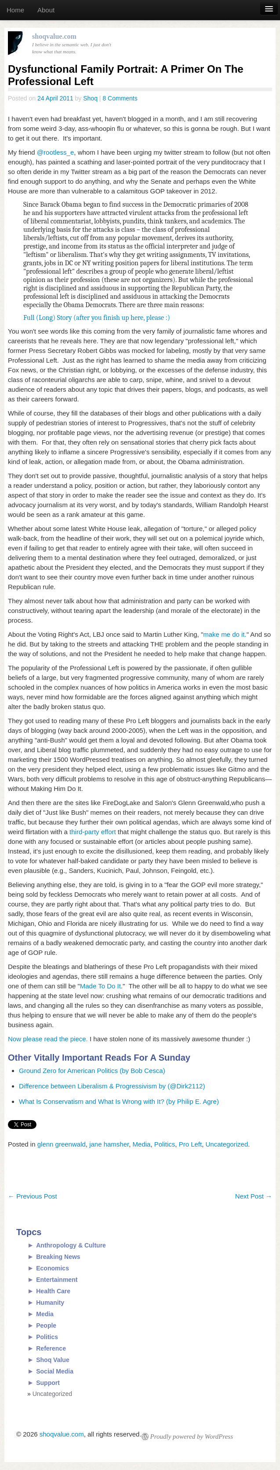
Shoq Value (52, 1359)
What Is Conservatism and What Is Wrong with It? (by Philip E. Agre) (119, 1101)
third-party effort (92, 831)
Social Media (54, 1371)
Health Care (53, 1291)
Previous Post (32, 1196)
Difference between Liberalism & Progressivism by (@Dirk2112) (112, 1086)
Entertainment (56, 1279)
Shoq (90, 98)
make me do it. (224, 634)
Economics (52, 1268)
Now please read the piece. (49, 1039)
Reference (51, 1348)
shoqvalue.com (62, 1434)
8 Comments (119, 98)
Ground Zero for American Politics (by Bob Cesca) (92, 1070)
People (46, 1325)
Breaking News (58, 1256)
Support (48, 1382)
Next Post (253, 1196)
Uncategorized (227, 1144)
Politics (164, 1144)
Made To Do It (100, 986)
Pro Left (190, 1144)
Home (15, 10)
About (46, 10)
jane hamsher (109, 1144)
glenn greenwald (61, 1144)
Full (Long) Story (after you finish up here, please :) (96, 318)
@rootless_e (55, 152)
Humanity (50, 1302)
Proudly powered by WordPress (191, 1436)
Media (142, 1144)
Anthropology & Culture (71, 1245)
